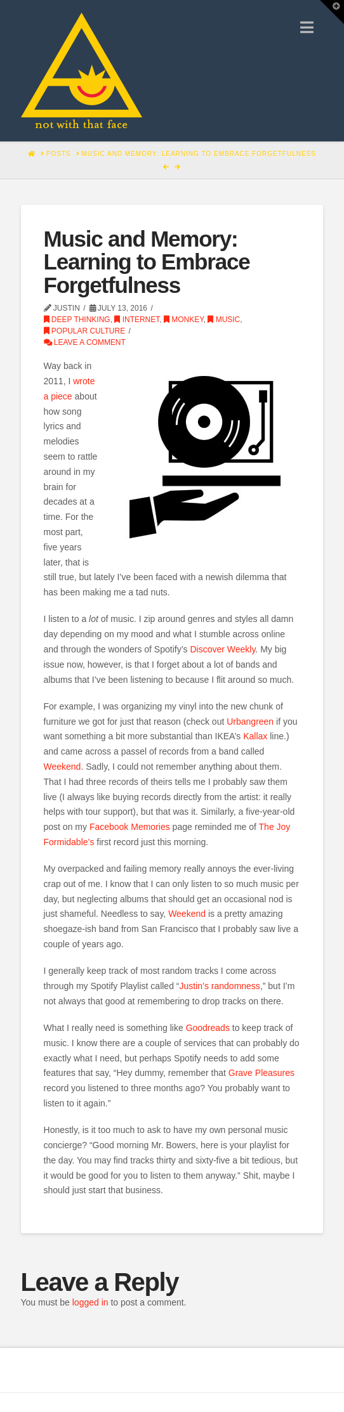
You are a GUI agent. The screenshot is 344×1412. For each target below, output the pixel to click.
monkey (184, 319)
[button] (307, 27)
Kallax (255, 736)
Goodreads (208, 1028)
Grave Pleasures (261, 1073)
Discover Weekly (222, 649)
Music (224, 319)
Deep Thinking (77, 319)
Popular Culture (85, 331)
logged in (90, 1302)
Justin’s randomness (220, 986)
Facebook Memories (129, 827)
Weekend (62, 766)
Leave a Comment (85, 342)
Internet (136, 319)
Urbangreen (250, 721)
